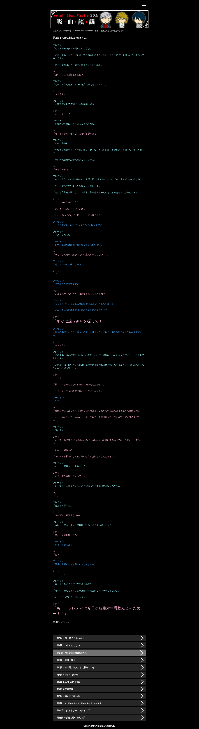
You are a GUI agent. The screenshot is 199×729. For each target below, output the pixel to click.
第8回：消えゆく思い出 (68, 696)
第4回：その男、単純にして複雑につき (76, 667)
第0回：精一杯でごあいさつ (70, 638)
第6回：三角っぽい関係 (68, 682)
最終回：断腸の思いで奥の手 (71, 717)
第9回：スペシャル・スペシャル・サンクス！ (79, 703)
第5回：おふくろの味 (67, 674)
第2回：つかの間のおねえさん (72, 653)
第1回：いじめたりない (68, 645)
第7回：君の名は (65, 689)
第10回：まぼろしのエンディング (73, 710)
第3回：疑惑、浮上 (66, 660)
